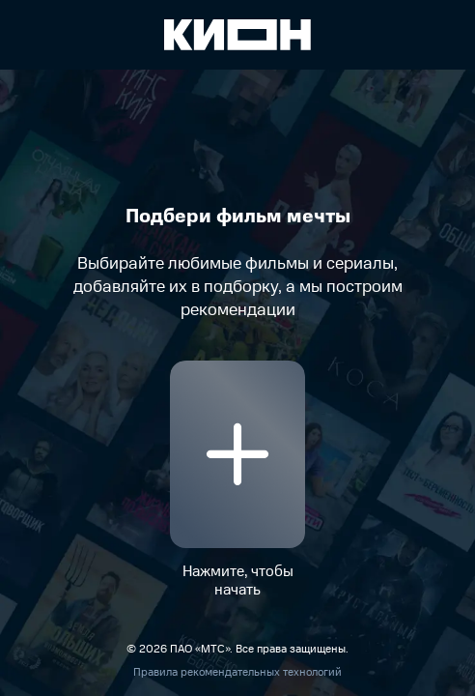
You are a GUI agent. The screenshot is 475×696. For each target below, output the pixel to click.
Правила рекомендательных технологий (237, 672)
